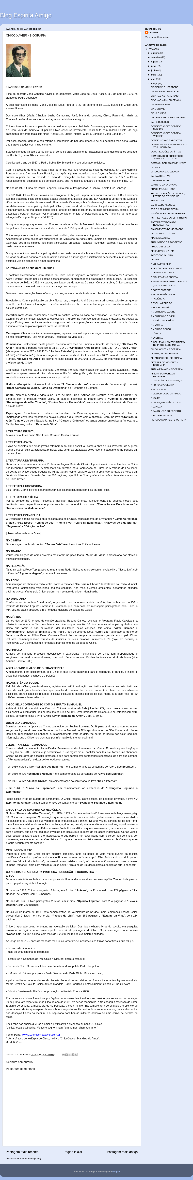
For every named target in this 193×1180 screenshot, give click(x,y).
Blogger (116, 1171)
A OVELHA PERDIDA (161, 303)
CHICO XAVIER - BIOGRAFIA (166, 349)
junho (154, 70)
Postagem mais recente (22, 1152)
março (154, 83)
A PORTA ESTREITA (161, 290)
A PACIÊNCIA (158, 298)
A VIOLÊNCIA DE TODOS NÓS (166, 268)
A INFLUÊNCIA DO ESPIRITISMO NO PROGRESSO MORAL (168, 343)
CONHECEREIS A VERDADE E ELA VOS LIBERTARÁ (169, 145)
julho (154, 66)
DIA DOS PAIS (158, 109)
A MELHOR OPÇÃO (161, 329)
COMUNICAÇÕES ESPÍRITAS (166, 151)
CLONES (155, 167)
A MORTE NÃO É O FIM (163, 316)
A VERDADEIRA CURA (162, 272)
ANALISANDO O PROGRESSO (166, 242)
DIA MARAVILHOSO (161, 104)
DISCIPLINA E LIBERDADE (164, 87)
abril (153, 79)
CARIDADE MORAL (161, 180)
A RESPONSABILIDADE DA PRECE (169, 281)
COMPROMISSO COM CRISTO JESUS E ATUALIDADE (167, 157)
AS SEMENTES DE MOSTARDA (167, 229)
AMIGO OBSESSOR (161, 246)
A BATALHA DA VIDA (161, 415)
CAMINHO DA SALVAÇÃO (164, 185)
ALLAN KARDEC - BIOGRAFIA (166, 358)
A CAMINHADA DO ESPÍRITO (166, 411)
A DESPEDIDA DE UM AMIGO (166, 393)
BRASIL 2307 (157, 200)
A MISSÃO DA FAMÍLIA (162, 320)
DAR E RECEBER (160, 122)
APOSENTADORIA (160, 238)
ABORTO (155, 259)
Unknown (153, 32)
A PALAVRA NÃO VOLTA (163, 294)
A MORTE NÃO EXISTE (163, 312)
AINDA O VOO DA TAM (162, 251)
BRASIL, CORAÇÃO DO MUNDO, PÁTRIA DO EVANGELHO (168, 194)
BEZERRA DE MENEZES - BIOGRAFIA (164, 363)
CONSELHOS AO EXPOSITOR (166, 140)
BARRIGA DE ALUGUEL (163, 205)
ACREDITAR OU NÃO (162, 255)
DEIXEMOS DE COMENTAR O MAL (169, 117)
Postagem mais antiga (122, 1152)
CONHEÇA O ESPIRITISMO (165, 353)
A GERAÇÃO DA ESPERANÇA (166, 380)
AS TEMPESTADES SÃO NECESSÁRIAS (163, 223)
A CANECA (156, 407)
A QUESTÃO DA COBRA (163, 285)
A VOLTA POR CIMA (161, 264)
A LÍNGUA (156, 333)
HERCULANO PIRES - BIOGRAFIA (168, 420)
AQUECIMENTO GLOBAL (164, 233)
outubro (155, 53)
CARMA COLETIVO (161, 176)
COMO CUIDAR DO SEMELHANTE (169, 163)
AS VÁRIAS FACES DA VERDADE (168, 213)
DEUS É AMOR (158, 113)
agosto (155, 61)
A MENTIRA (157, 325)
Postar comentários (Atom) (28, 1158)
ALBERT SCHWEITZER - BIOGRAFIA (163, 375)
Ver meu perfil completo (157, 37)
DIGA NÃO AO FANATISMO (165, 96)
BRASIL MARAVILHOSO (163, 189)
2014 (151, 49)
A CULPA (155, 398)
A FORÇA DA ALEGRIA (162, 385)
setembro (156, 57)
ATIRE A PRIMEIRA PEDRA (165, 209)
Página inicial (73, 1152)
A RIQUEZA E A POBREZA (164, 277)
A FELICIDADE (158, 389)
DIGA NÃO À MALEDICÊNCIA (166, 100)
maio (154, 75)
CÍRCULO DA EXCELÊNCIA (165, 171)
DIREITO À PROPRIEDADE (165, 91)
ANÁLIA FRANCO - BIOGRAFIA (167, 369)
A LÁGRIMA (157, 338)
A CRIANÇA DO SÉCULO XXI (166, 402)
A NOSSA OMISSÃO (161, 307)
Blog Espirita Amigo (25, 15)
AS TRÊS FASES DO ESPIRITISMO (169, 218)
